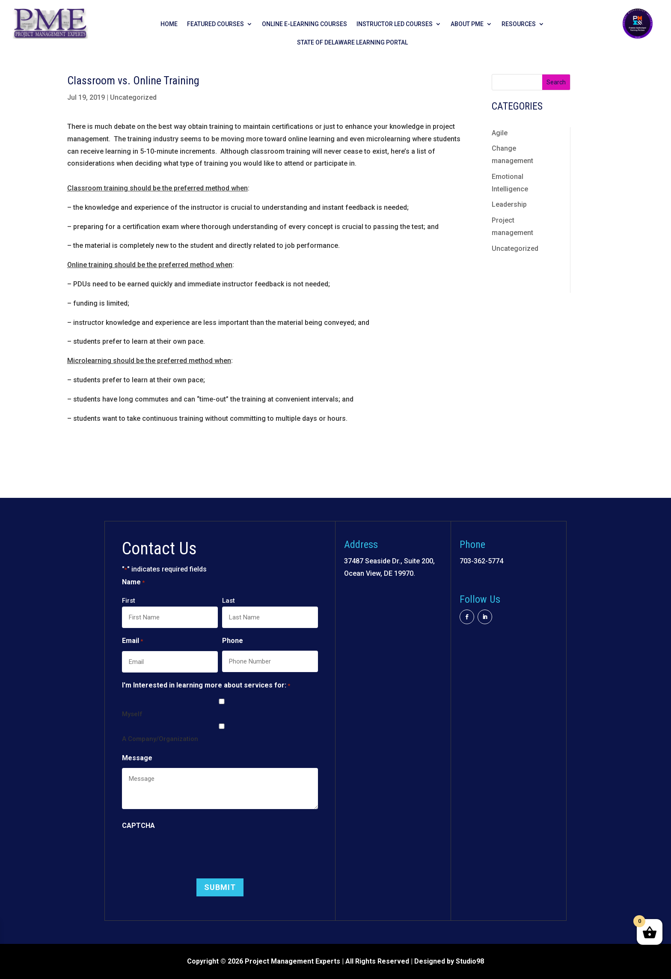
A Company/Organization (160, 739)
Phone (232, 641)
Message (137, 758)
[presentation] (187, 852)
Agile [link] (500, 133)
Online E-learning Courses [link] (304, 24)
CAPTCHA (138, 825)
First (128, 600)
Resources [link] (519, 24)
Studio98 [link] (470, 961)
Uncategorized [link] (133, 97)
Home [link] (169, 24)
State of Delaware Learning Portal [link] (352, 42)
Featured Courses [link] (215, 24)
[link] (50, 36)
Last (228, 600)
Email (132, 641)
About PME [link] (467, 24)
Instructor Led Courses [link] (394, 24)
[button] (219, 887)
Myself (132, 714)
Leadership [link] (509, 204)
